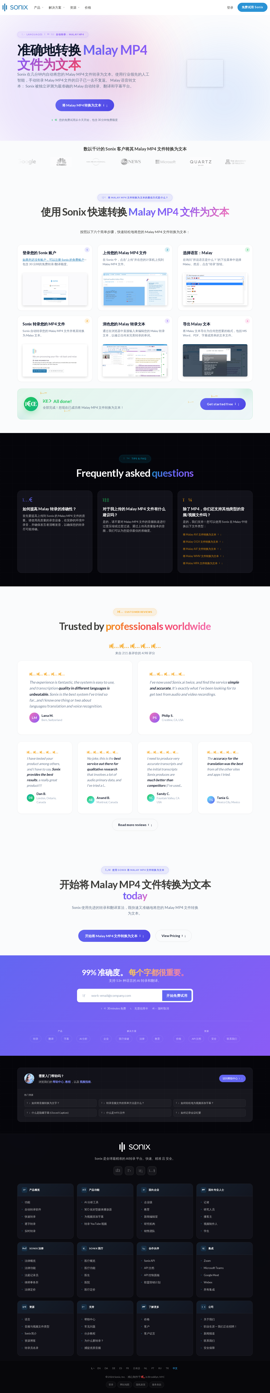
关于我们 (209, 1319)
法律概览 (30, 1260)
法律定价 (30, 1289)
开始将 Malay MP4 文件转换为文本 (114, 936)
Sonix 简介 (31, 1333)
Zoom (207, 1260)
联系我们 (209, 1340)
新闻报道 (209, 1333)
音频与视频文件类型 (37, 1326)
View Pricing (174, 936)
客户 (147, 1326)
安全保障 (209, 1347)
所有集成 (209, 1289)
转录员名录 (31, 1347)
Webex (208, 1282)
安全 (169, 1158)
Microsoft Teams (214, 1268)
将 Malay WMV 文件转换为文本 (203, 556)
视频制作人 (210, 1223)
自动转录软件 (33, 1209)
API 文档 (149, 1268)
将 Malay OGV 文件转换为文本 (203, 541)
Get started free (223, 404)
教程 (68, 1081)
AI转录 (130, 1158)
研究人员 (209, 1209)
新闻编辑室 (151, 1216)
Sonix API (149, 1260)
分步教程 (89, 1333)
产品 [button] (37, 7)
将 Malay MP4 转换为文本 (84, 105)
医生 (87, 1275)
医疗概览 (89, 1260)
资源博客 (30, 1340)
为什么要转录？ (94, 1340)
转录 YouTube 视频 (95, 1223)
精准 (158, 1158)
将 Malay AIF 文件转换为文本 (202, 548)
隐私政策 (140, 1384)
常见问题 (89, 1326)
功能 (27, 1202)
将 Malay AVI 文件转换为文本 (202, 534)
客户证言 (149, 1333)
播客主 (208, 1216)
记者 (206, 1202)
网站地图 (124, 1384)
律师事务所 (31, 1282)
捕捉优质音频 (92, 1347)
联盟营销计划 (152, 1282)
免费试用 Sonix (252, 7)
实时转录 (30, 1231)
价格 (88, 7)
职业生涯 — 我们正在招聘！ (220, 1326)
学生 (206, 1231)
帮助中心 (58, 1081)
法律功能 (30, 1268)
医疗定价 (89, 1289)
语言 (27, 1319)
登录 (230, 7)
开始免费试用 (176, 995)
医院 (87, 1282)
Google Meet (211, 1275)
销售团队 (149, 1231)
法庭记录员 (31, 1275)
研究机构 (149, 1223)
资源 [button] (73, 7)
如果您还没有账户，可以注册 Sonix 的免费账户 (53, 259)
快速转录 (30, 1216)
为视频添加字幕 (94, 1216)
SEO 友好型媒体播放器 (98, 1209)
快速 (149, 1158)
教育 (147, 1209)
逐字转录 (30, 1223)
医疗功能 (89, 1268)
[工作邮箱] (125, 995)
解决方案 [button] (55, 7)
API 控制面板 (152, 1275)
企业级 (148, 1202)
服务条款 (156, 1384)
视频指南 (85, 1081)
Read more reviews (135, 825)
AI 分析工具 (91, 1202)
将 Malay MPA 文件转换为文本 (202, 563)
